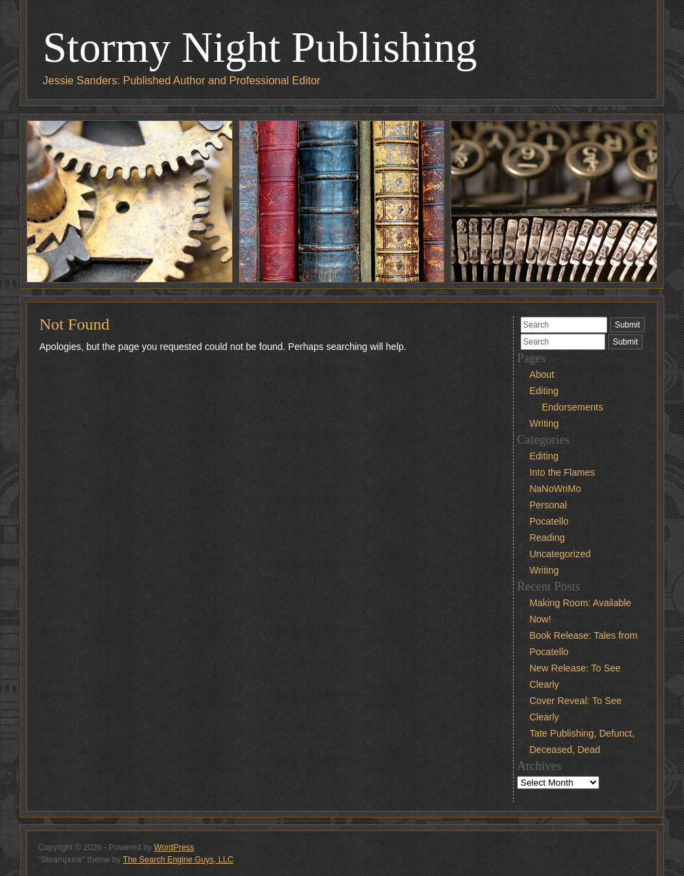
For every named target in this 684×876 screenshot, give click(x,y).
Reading (547, 537)
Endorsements (572, 407)
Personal (548, 505)
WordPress (174, 847)
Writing (543, 423)
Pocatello (549, 521)
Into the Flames (562, 472)
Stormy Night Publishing (260, 47)
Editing (543, 390)
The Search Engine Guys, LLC (178, 859)
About (541, 374)
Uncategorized (559, 553)
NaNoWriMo (555, 488)
